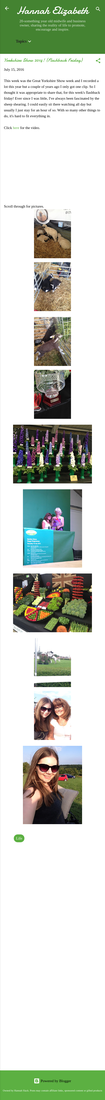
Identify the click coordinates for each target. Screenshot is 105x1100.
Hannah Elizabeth (52, 10)
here (16, 128)
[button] (98, 61)
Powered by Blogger (52, 1081)
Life (19, 838)
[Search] (98, 9)
